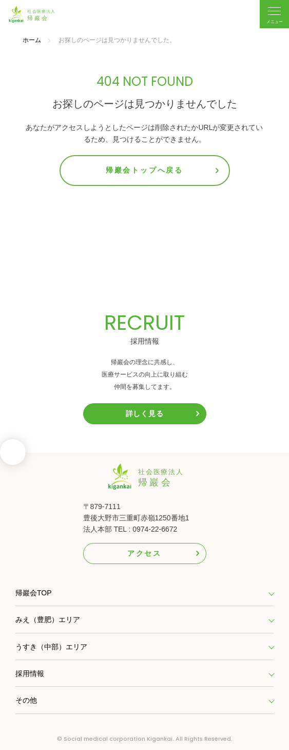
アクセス (144, 553)
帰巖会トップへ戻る (144, 170)
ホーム (32, 40)
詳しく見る (145, 413)
